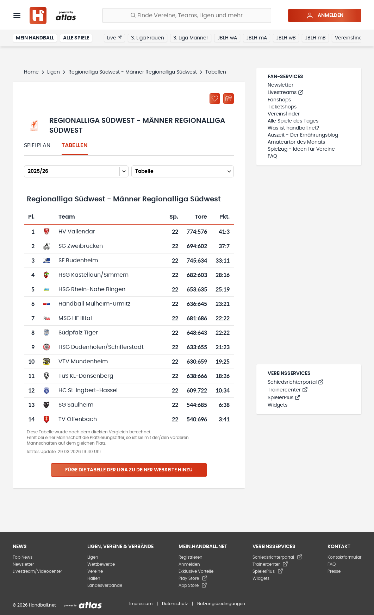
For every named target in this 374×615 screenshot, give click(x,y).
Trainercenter (288, 390)
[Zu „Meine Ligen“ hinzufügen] (215, 98)
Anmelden (324, 15)
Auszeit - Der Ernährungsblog (303, 135)
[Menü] (17, 15)
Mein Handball (35, 38)
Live (114, 38)
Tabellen (75, 145)
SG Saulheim (75, 405)
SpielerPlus (284, 398)
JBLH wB (286, 38)
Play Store (193, 578)
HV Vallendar (76, 231)
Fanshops (279, 100)
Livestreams (286, 92)
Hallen (93, 578)
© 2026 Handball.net (34, 605)
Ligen (53, 72)
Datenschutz (175, 604)
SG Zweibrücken (80, 246)
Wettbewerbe (101, 564)
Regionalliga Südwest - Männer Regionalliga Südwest (132, 72)
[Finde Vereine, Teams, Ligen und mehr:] (186, 15)
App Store (193, 585)
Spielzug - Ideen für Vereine (301, 149)
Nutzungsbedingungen (221, 604)
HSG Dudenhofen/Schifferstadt (101, 347)
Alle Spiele (76, 38)
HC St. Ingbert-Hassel (88, 390)
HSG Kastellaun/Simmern (93, 275)
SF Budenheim (78, 260)
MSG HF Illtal (75, 318)
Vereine (95, 571)
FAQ (272, 156)
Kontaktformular (344, 557)
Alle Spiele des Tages (293, 121)
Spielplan (37, 145)
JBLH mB (315, 38)
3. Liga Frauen (147, 38)
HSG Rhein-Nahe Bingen (91, 289)
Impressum (140, 604)
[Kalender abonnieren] (228, 98)
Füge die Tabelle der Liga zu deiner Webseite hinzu (129, 469)
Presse (334, 571)
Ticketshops (282, 107)
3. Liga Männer (190, 38)
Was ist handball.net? (293, 128)
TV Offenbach (77, 419)
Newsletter (280, 85)
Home (31, 72)
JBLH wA (227, 38)
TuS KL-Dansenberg (85, 376)
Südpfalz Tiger (78, 332)
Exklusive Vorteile (196, 571)
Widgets (277, 405)
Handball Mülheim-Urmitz (94, 304)
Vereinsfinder (351, 38)
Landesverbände (104, 585)
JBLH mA (256, 38)
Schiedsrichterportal (296, 382)
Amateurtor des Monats (296, 142)
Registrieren (190, 557)
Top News (22, 557)
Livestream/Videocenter (37, 571)
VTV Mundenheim (83, 361)
